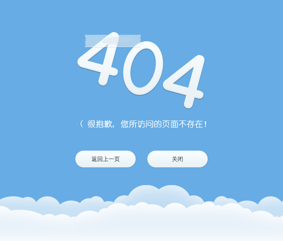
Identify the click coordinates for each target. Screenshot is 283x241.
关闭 (177, 159)
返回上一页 (105, 159)
